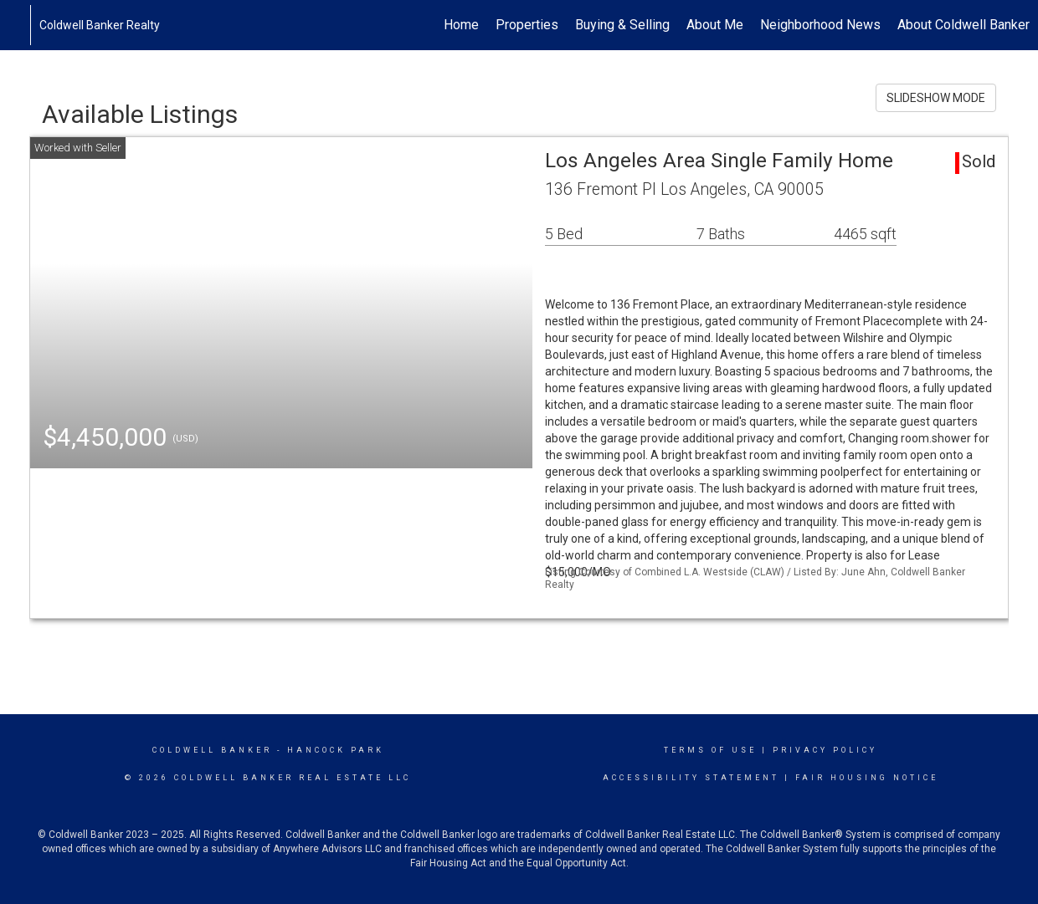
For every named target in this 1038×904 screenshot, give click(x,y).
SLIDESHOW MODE (935, 98)
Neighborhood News (820, 25)
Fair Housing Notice (866, 778)
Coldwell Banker (212, 750)
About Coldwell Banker (963, 25)
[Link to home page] (21, 25)
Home (461, 25)
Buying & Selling (622, 25)
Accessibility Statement (691, 778)
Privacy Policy (825, 750)
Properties (527, 25)
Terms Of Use (710, 750)
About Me (714, 25)
